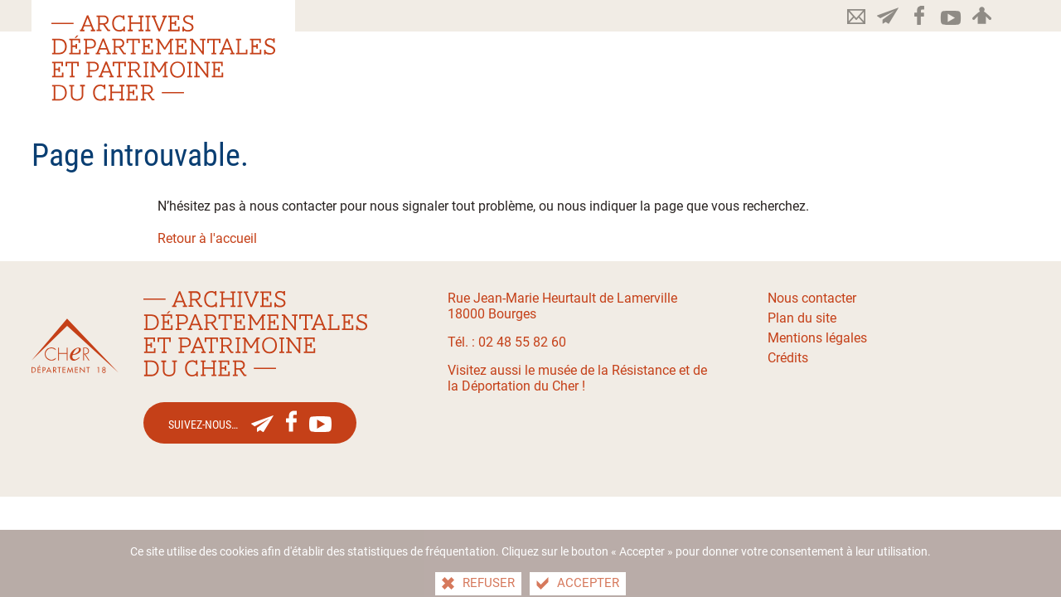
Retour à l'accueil (207, 238)
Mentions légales (817, 338)
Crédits (788, 358)
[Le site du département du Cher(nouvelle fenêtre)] (75, 346)
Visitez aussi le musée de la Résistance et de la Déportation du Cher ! (577, 378)
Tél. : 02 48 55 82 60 (507, 342)
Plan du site (802, 318)
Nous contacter (812, 298)
